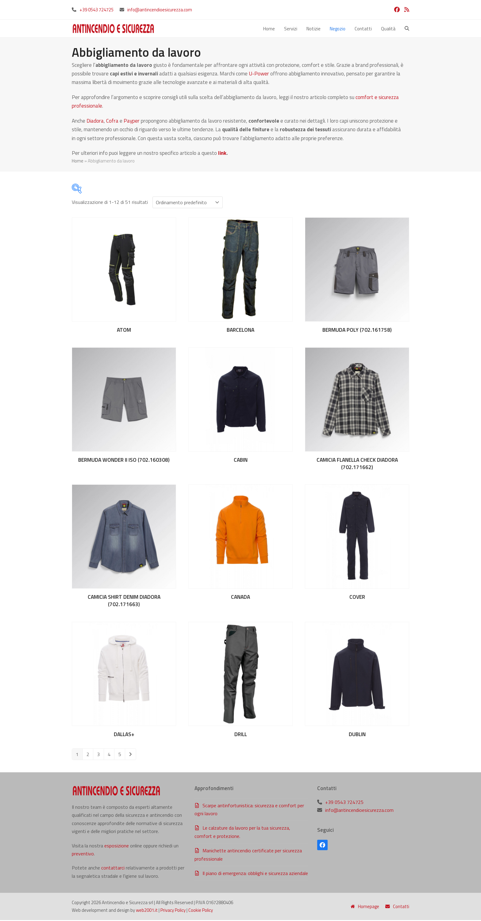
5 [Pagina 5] (119, 755)
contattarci (113, 868)
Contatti (397, 907)
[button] (407, 29)
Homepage (365, 907)
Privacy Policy (173, 911)
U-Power (259, 74)
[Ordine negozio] (187, 203)
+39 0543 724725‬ (96, 9)
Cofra (112, 121)
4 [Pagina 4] (109, 755)
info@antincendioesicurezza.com (159, 9)
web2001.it (147, 911)
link (222, 154)
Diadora (95, 121)
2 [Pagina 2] (88, 755)
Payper (132, 121)
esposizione (116, 846)
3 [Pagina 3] (98, 755)
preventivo (83, 854)
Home (77, 161)
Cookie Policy (200, 911)
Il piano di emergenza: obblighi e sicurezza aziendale (255, 874)
